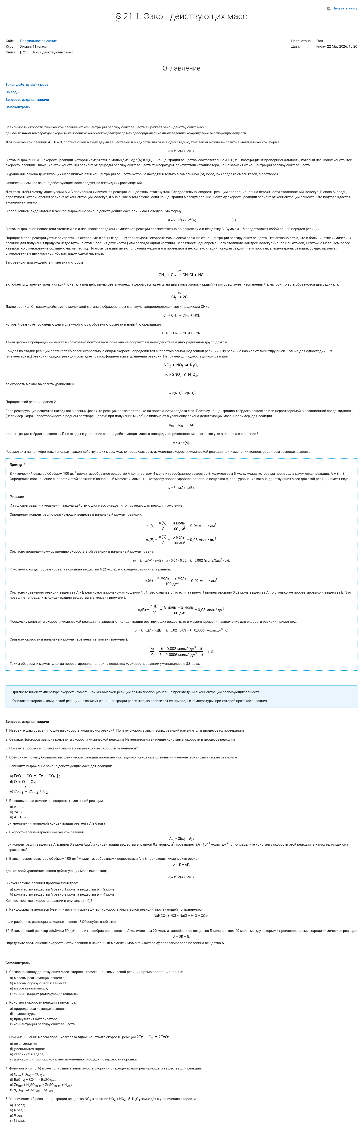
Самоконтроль (18, 107)
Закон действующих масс (27, 85)
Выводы (12, 92)
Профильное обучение (38, 41)
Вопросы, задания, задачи (27, 100)
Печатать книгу (342, 8)
